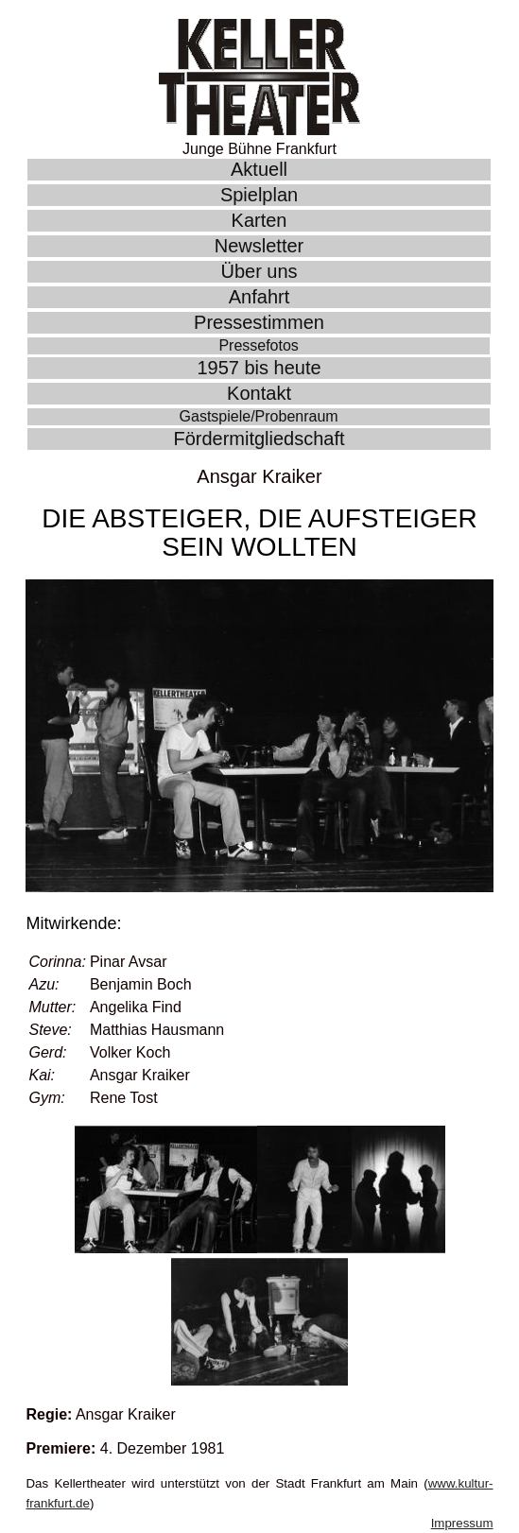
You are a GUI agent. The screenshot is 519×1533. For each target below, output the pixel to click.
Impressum (462, 1523)
